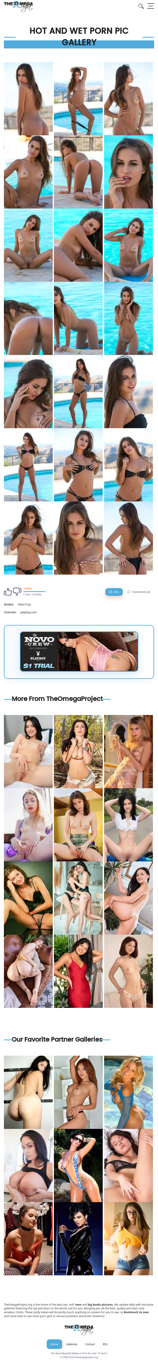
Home (54, 1344)
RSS (105, 1344)
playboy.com (29, 612)
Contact (90, 1344)
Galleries (71, 1344)
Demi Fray (24, 604)
